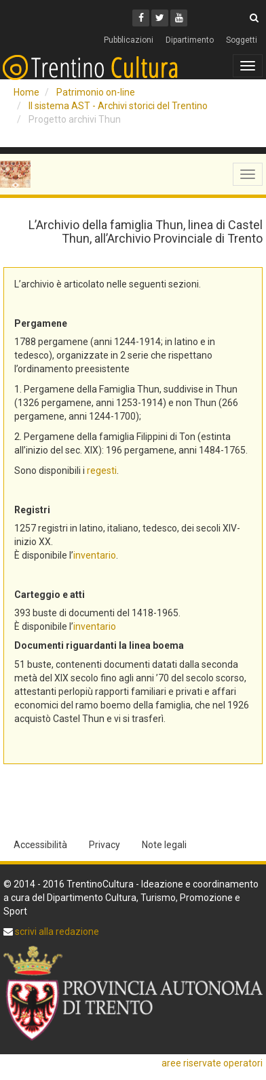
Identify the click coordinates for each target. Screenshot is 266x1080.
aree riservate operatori (212, 1063)
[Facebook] (140, 17)
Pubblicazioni (128, 40)
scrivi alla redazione (56, 931)
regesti (102, 470)
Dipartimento (190, 40)
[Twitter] (159, 17)
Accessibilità (40, 844)
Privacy (104, 844)
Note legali (164, 844)
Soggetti (241, 40)
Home (26, 92)
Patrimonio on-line (95, 92)
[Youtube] (178, 17)
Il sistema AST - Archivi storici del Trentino (118, 105)
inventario (94, 555)
